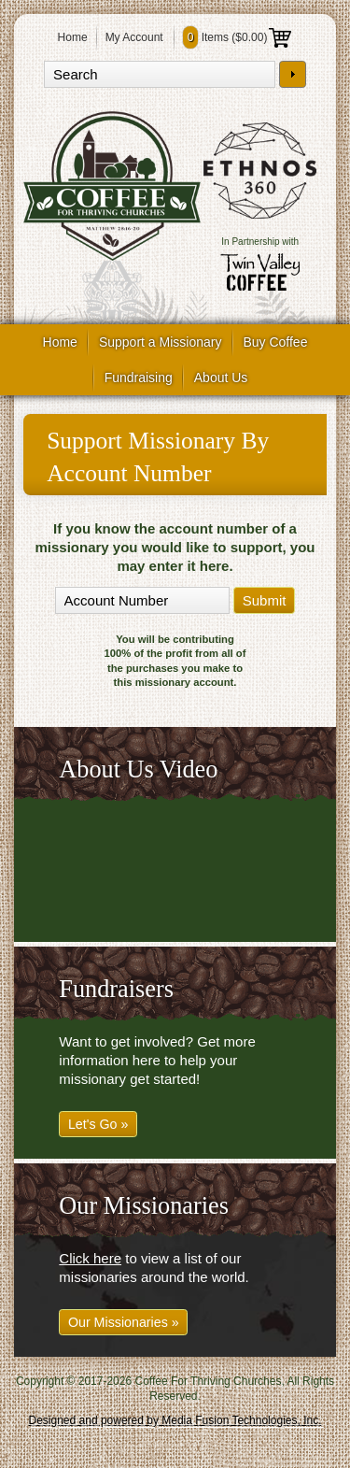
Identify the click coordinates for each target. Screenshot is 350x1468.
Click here (90, 1258)
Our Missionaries (144, 1205)
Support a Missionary (160, 342)
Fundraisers (116, 989)
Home (73, 37)
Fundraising (139, 377)
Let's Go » (98, 1124)
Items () (237, 37)
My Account (134, 37)
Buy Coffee (275, 342)
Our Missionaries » (123, 1322)
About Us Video (138, 769)
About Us (221, 377)
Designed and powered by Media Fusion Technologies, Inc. (175, 1420)
